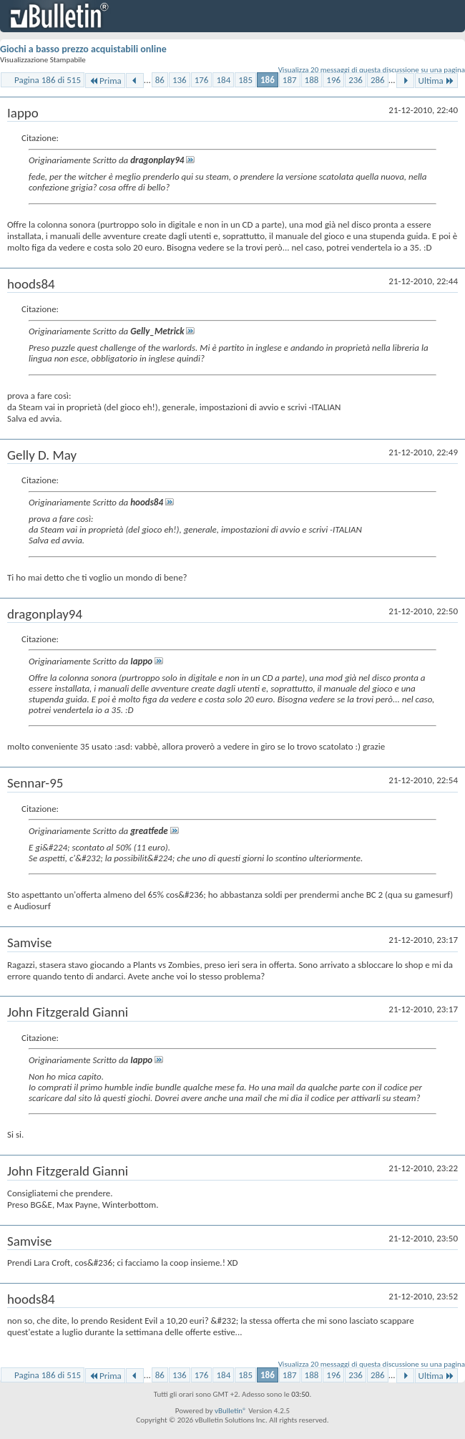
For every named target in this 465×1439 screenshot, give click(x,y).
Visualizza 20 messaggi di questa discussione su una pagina (371, 69)
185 (245, 79)
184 (223, 79)
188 (312, 79)
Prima (105, 80)
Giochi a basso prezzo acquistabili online (83, 49)
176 (202, 79)
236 (355, 79)
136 (179, 79)
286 (378, 79)
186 (267, 79)
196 (333, 79)
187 (290, 79)
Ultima (436, 80)
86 (160, 79)
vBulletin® (231, 1410)
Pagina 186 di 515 (47, 79)
